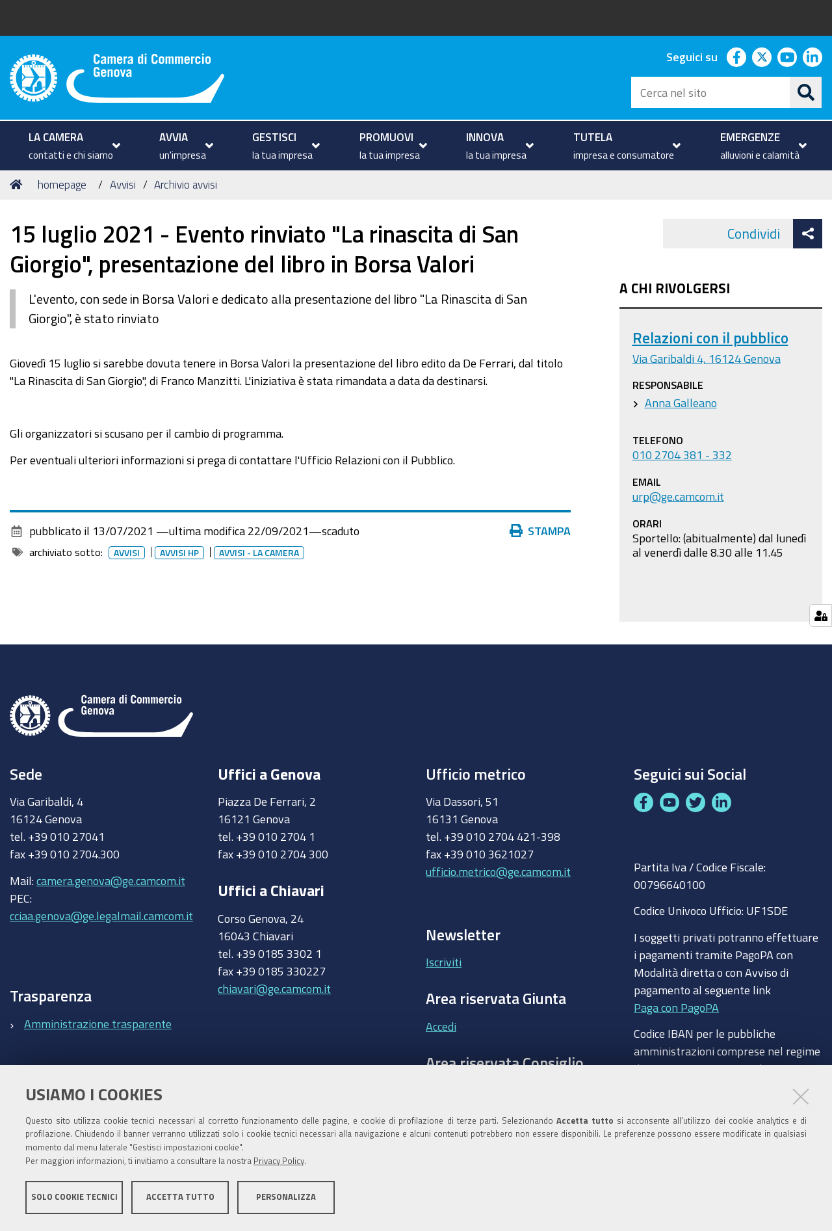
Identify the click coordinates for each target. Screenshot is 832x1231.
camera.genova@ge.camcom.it (110, 880)
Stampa (543, 530)
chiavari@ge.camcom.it (274, 988)
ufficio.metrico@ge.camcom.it (498, 871)
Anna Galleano (681, 402)
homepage (62, 184)
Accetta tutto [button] (180, 1197)
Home (18, 184)
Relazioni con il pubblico (710, 337)
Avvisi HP (182, 552)
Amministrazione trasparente (98, 1023)
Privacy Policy (279, 1161)
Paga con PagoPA (676, 1004)
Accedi (441, 1026)
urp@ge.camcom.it (678, 496)
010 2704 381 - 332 (682, 454)
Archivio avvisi (185, 184)
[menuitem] (73, 145)
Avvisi (123, 184)
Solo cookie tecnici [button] (74, 1197)
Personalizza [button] (286, 1197)
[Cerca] (806, 92)
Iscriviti (444, 962)
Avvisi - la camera (262, 552)
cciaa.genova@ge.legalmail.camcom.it (101, 915)
